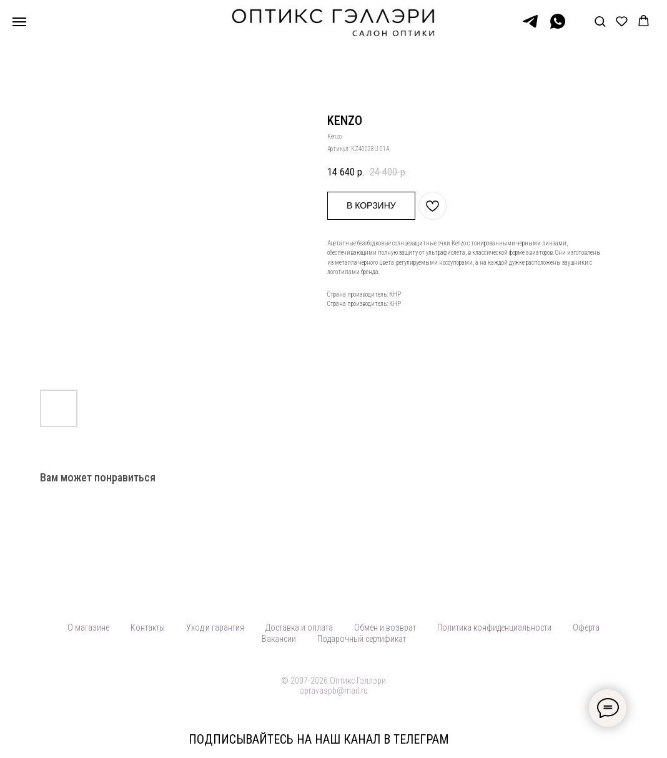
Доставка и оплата (299, 627)
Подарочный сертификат (361, 639)
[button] (600, 21)
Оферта (586, 627)
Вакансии (279, 639)
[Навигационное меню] (19, 21)
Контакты (148, 627)
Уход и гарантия (215, 627)
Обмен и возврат (385, 627)
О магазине (88, 627)
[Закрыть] (647, 739)
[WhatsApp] (557, 27)
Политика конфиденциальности (494, 627)
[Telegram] (530, 27)
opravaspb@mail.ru (333, 691)
